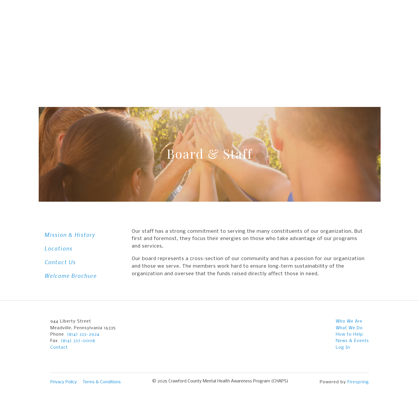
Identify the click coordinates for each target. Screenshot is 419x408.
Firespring (358, 382)
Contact (59, 347)
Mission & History (70, 234)
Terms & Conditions (102, 382)
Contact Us (60, 262)
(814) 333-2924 (83, 334)
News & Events (352, 341)
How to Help (349, 334)
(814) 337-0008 (78, 341)
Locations (58, 248)
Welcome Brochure (71, 275)
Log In (343, 347)
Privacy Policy (63, 382)
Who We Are (349, 321)
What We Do (349, 328)
